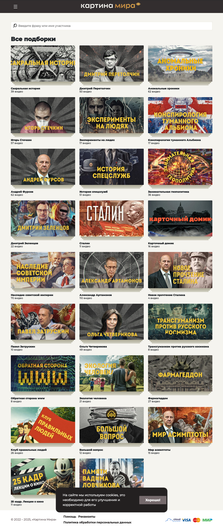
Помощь (69, 516)
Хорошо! (152, 500)
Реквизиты (86, 516)
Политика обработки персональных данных (97, 522)
